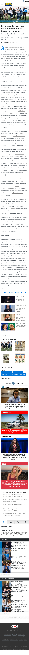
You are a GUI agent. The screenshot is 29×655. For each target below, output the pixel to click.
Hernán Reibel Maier (19, 136)
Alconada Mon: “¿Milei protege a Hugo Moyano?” (21, 325)
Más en (15, 383)
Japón (12, 94)
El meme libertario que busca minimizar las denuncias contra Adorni (21, 317)
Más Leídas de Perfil (8, 579)
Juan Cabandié (9, 58)
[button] (26, 55)
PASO (17, 186)
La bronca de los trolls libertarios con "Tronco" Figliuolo (21, 308)
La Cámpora (23, 163)
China (17, 94)
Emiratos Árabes (5, 94)
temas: (3, 370)
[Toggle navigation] (2, 4)
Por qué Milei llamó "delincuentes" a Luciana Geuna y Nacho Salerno (21, 299)
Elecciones (23, 374)
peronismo (13, 208)
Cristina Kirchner (13, 47)
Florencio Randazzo (8, 188)
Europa (4, 56)
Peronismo (5, 374)
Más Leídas (4, 540)
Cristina (14, 74)
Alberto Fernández (17, 193)
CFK (4, 120)
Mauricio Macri (9, 92)
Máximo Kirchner (19, 154)
